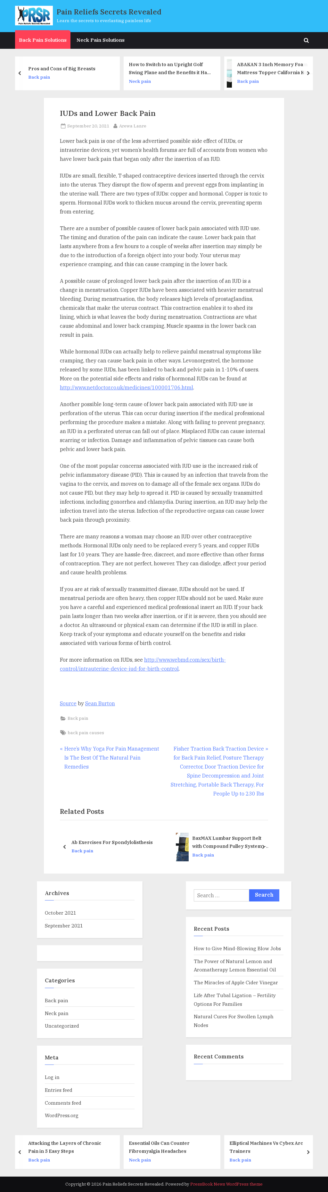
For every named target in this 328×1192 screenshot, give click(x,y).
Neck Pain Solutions (101, 40)
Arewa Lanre (132, 125)
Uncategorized (62, 1025)
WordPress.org (61, 1115)
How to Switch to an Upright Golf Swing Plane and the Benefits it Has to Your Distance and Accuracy (172, 68)
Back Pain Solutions (43, 40)
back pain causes (86, 732)
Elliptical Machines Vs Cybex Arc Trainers (269, 1147)
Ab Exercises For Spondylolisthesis (112, 842)
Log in (52, 1077)
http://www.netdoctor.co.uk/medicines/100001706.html (126, 387)
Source (68, 703)
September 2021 (64, 925)
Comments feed (63, 1103)
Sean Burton (100, 703)
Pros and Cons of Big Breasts (64, 68)
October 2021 (60, 912)
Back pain (42, 77)
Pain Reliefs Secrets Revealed (109, 11)
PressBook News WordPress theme (226, 1184)
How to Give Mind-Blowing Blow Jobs (237, 948)
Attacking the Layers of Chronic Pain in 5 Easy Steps (67, 1147)
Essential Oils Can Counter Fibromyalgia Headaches (162, 1147)
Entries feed (58, 1090)
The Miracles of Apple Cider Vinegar (236, 982)
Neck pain (143, 81)
